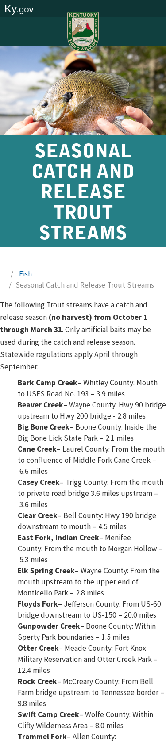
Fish (25, 274)
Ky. (19, 9)
